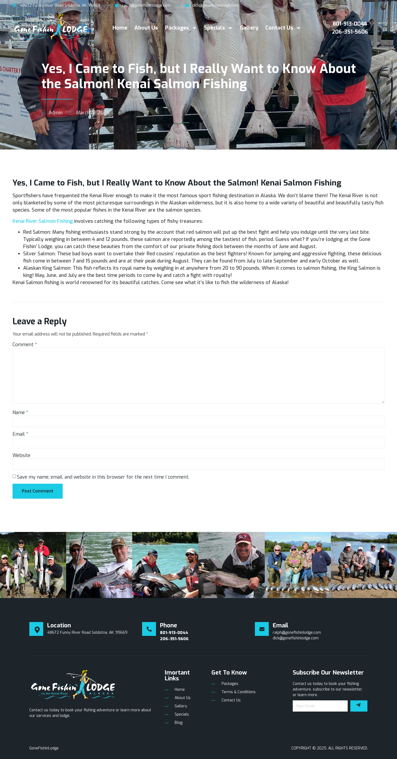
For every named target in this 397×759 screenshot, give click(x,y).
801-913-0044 (350, 23)
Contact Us (283, 28)
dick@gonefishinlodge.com (296, 638)
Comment (25, 344)
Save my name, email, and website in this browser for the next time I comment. (103, 477)
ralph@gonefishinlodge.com (297, 632)
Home (120, 27)
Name (20, 412)
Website (21, 455)
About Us (146, 27)
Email (20, 434)
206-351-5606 (350, 31)
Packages (181, 28)
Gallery (249, 27)
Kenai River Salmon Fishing (43, 221)
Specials (218, 28)
